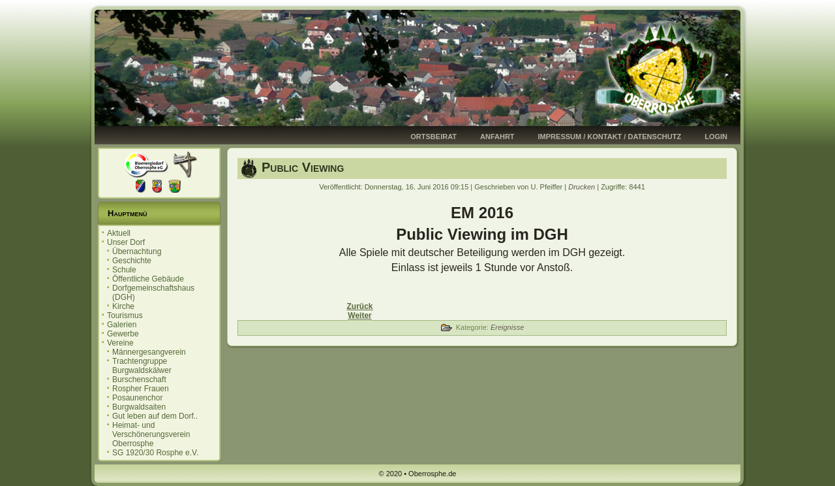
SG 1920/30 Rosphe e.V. (155, 452)
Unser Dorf (126, 242)
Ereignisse (507, 327)
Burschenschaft (139, 379)
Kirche (123, 306)
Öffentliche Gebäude (148, 279)
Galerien (121, 324)
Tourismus (125, 315)
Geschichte (131, 260)
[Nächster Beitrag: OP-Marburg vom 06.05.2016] (359, 315)
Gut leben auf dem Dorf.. (155, 416)
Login (716, 136)
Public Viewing (303, 167)
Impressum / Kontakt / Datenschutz (610, 136)
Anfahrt (497, 136)
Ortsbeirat (433, 136)
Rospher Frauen (140, 388)
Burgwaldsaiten (139, 407)
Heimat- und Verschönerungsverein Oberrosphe (151, 434)
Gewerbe (123, 333)
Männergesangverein (149, 352)
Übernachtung (136, 251)
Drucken (582, 187)
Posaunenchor (137, 397)
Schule (124, 269)
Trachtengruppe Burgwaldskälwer (142, 366)
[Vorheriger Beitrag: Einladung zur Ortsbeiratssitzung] (359, 306)
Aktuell (118, 233)
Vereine (120, 343)
